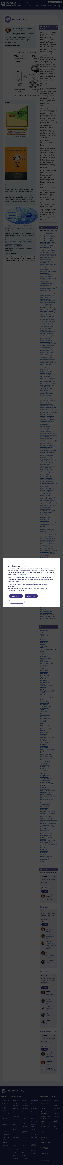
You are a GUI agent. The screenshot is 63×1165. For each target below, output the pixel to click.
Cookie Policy (22, 574)
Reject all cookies (31, 596)
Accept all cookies (16, 596)
